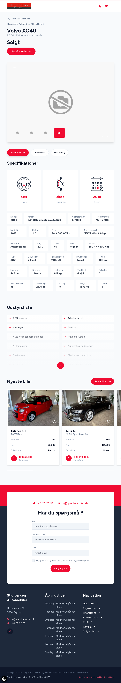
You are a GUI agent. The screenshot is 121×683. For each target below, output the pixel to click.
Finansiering (59, 152)
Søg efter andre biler (21, 51)
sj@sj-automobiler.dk (23, 619)
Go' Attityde (109, 677)
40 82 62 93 (18, 623)
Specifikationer (18, 152)
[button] (102, 136)
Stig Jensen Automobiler (18, 24)
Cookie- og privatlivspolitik (90, 677)
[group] (60, 102)
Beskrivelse (40, 152)
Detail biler (37, 24)
